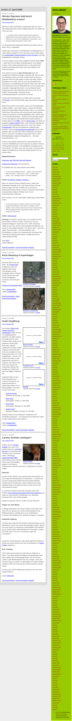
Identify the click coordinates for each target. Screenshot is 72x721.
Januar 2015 (55, 456)
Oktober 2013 (55, 489)
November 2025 (56, 178)
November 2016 (56, 409)
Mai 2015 (54, 447)
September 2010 (56, 567)
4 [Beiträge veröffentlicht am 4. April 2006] (54, 143)
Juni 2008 (54, 627)
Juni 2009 (54, 600)
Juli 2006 (54, 678)
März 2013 (55, 505)
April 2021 (55, 294)
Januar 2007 (55, 665)
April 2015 (55, 449)
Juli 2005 (54, 705)
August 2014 (55, 467)
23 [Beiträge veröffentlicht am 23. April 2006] (63, 147)
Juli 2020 (54, 314)
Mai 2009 (54, 603)
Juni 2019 (54, 343)
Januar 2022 (55, 274)
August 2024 (55, 205)
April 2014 (55, 476)
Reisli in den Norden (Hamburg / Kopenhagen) (10, 330)
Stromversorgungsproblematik (24, 129)
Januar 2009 (55, 611)
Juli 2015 (54, 443)
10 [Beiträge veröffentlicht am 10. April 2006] (53, 145)
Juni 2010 (54, 574)
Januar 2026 (55, 174)
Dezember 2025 (56, 176)
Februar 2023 (55, 245)
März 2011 (55, 554)
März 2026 (55, 169)
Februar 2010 (55, 582)
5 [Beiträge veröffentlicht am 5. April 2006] (56, 143)
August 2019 (55, 338)
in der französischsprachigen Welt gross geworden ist (25, 493)
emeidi (38, 286)
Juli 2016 (54, 418)
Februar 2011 (55, 556)
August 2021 (55, 285)
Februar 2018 (55, 376)
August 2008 (55, 622)
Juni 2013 (54, 498)
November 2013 (56, 487)
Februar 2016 (55, 429)
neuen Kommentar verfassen (25, 247)
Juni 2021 (54, 289)
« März (54, 151)
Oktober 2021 (55, 280)
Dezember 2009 (56, 587)
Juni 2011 (54, 547)
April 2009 (55, 605)
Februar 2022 (55, 271)
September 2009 (56, 594)
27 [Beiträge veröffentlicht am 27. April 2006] (58, 149)
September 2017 (56, 387)
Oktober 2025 (55, 180)
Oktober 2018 (55, 358)
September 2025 (56, 183)
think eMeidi (61, 714)
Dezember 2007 (56, 640)
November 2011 (56, 536)
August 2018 (55, 363)
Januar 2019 (55, 351)
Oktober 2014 (55, 463)
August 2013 (55, 494)
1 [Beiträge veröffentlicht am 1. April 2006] (61, 141)
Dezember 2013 (56, 485)
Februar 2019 (55, 349)
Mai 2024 (54, 211)
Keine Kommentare (8, 247)
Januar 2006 (55, 691)
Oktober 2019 (55, 334)
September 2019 (56, 336)
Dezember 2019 (56, 329)
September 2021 (56, 283)
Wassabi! (25, 387)
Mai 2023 (54, 238)
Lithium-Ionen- (31, 121)
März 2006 (55, 687)
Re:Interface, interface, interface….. (18, 180)
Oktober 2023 (55, 227)
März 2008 (55, 634)
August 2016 (55, 416)
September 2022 (56, 256)
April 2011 (55, 551)
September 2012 (56, 516)
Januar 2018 (55, 378)
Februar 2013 (55, 507)
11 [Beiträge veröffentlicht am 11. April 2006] (55, 145)
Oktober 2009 (55, 591)
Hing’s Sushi (10, 404)
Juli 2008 (54, 625)
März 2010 (55, 580)
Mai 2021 (54, 291)
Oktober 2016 (55, 411)
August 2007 (55, 649)
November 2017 (56, 383)
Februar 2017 (55, 403)
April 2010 (55, 578)
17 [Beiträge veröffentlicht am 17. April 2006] (53, 147)
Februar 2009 (55, 609)
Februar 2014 (55, 480)
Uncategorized (10, 289)
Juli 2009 (54, 598)
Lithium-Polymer (15, 123)
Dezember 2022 (56, 249)
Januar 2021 (55, 300)
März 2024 (55, 216)
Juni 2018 (54, 367)
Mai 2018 (54, 369)
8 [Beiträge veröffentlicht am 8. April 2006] (61, 143)
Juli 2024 (54, 207)
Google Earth (14, 264)
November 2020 (56, 305)
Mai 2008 (54, 629)
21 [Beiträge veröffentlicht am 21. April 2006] (60, 147)
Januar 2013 (55, 509)
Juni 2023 (54, 236)
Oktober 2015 (55, 438)
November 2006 (56, 669)
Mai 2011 (54, 549)
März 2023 (55, 243)
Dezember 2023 (56, 223)
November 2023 (56, 225)
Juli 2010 (54, 571)
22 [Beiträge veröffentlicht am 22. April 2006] (61, 147)
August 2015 (55, 440)
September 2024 (56, 203)
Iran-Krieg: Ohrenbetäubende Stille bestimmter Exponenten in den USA (60, 128)
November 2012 (56, 511)
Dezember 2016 (56, 407)
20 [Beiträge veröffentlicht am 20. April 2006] (58, 147)
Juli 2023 (54, 234)
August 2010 (55, 569)
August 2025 (55, 185)
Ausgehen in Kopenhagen (30, 310)
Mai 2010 (54, 576)
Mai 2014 (54, 474)
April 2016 (55, 425)
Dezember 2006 (56, 667)
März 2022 (55, 269)
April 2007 (55, 658)
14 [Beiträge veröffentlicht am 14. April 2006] (60, 145)
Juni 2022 (54, 263)
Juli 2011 (54, 545)
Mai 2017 (54, 396)
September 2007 (56, 647)
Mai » (58, 151)
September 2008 (56, 620)
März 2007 (55, 660)
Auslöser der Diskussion (10, 164)
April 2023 (55, 240)
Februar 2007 (55, 663)
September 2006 (56, 674)
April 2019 (55, 345)
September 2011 (56, 540)
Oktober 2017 (55, 385)
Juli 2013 (54, 496)
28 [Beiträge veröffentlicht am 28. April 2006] (60, 149)
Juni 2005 (54, 707)
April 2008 (55, 631)
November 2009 (56, 589)
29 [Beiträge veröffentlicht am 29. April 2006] (61, 149)
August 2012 (55, 518)
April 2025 (55, 192)
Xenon (7, 100)
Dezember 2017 (56, 380)
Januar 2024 (55, 220)
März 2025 (55, 194)
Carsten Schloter (27, 461)
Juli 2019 (54, 340)
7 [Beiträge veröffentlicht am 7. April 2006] (59, 143)
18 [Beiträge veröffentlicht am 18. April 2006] (55, 147)
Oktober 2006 (55, 671)
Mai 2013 (54, 500)
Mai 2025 (54, 189)
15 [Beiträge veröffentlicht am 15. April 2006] (61, 145)
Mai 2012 (54, 525)
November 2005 (56, 696)
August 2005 (55, 702)
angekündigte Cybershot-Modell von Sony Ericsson (21, 55)
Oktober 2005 (55, 698)
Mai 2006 (54, 682)
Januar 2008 (55, 638)
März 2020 (55, 323)
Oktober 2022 (55, 254)
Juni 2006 (54, 680)
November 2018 (56, 356)
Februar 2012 (55, 531)
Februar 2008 (55, 636)
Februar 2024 (55, 218)
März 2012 (55, 529)
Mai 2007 (54, 656)
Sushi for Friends (28, 344)
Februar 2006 (55, 689)
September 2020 (56, 309)
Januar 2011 (55, 558)
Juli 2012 (54, 520)
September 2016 (56, 414)
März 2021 (55, 296)
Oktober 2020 (55, 307)
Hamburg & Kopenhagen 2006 (12, 285)
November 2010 (56, 563)
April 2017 (55, 398)
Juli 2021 (54, 287)
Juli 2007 (54, 651)
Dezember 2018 (56, 354)
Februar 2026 (55, 171)
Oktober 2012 (55, 514)
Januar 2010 (55, 585)
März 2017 (55, 400)
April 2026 (55, 167)
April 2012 (55, 527)
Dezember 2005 (56, 694)
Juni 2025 (54, 187)
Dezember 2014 (56, 458)
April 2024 (55, 214)
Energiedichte (6, 127)
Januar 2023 (55, 247)
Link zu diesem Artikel (8, 22)
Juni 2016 (54, 420)
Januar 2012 (55, 534)
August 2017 (55, 389)
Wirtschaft (10, 576)
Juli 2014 (54, 469)
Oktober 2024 (55, 200)
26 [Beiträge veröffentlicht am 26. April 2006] (56, 149)
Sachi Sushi (9, 398)
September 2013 (56, 491)
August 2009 (55, 596)
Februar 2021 (55, 298)
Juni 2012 (54, 522)
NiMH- (18, 121)
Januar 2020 (55, 327)
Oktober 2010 (55, 565)
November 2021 (56, 278)
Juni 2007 (54, 654)
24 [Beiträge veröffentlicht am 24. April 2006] (53, 149)
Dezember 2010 (56, 560)
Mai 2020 (54, 318)
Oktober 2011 (55, 538)
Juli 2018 (54, 365)
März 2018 (55, 374)
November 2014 (56, 460)
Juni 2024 (54, 209)
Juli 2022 (54, 260)
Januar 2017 (55, 405)
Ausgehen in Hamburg (29, 284)
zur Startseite (55, 13)
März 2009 (55, 607)
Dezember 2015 (56, 434)
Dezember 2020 (56, 303)
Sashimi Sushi (10, 409)
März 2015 (55, 451)
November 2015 (56, 436)
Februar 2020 (55, 325)
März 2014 (55, 478)
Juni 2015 (54, 445)
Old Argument (11, 216)
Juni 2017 (54, 394)
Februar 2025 (55, 196)
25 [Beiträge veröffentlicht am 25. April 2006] (55, 149)
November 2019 (56, 331)
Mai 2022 (54, 265)
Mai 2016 (54, 422)
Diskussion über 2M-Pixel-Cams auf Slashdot (16, 160)
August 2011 (55, 542)
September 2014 (56, 465)
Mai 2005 (54, 709)
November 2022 (56, 251)
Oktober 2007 (55, 645)
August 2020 (55, 311)
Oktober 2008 (55, 618)
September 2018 (56, 360)
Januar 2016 (55, 431)
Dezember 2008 (56, 614)
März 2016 (55, 427)
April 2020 (55, 320)
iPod (7, 240)
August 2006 (55, 676)
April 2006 (55, 685)
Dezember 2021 (56, 276)
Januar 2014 (55, 482)
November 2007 (56, 642)
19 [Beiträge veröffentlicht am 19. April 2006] (56, 147)
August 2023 (55, 231)
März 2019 (55, 347)
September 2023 (56, 229)
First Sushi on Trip (28, 365)
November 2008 (56, 616)
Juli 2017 (54, 391)
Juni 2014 (54, 471)
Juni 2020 (54, 316)
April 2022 (55, 267)
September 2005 (56, 700)
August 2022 (55, 258)
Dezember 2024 (56, 198)
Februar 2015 (55, 454)
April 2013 (55, 503)
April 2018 (55, 371)
